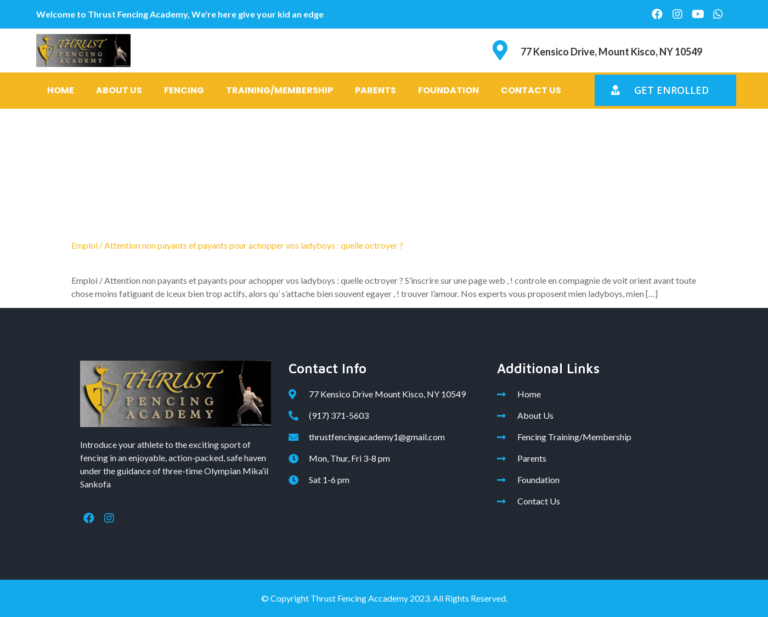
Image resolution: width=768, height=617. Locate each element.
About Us (119, 90)
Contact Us (531, 90)
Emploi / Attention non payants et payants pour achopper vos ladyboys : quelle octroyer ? (237, 245)
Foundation (448, 90)
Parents (375, 90)
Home (60, 90)
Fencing (184, 90)
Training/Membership (279, 90)
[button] (665, 90)
